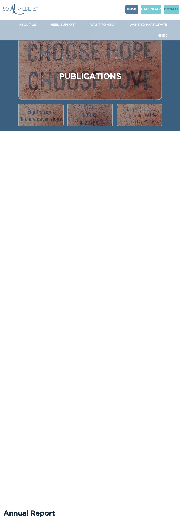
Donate (166, 9)
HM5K (128, 9)
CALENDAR (146, 9)
